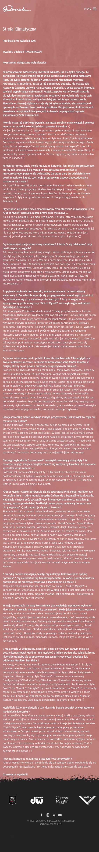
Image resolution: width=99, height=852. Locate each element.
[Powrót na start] (17, 8)
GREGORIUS (55, 824)
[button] (90, 8)
